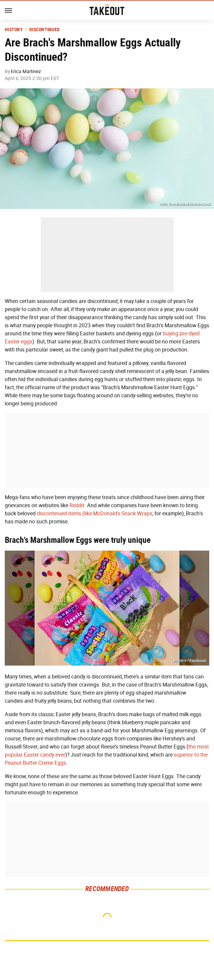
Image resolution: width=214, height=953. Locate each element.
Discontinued (44, 29)
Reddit (76, 505)
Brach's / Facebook (189, 661)
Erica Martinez (26, 71)
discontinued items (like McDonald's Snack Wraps (94, 513)
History (14, 29)
